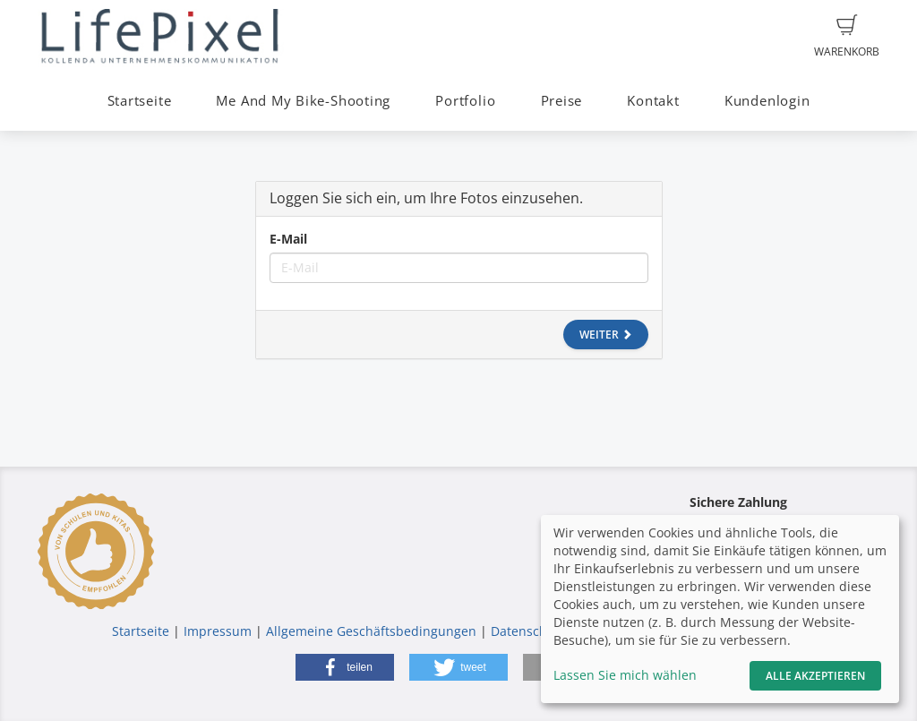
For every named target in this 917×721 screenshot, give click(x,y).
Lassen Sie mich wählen (625, 674)
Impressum (218, 630)
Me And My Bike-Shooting (303, 100)
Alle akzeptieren (815, 675)
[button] (345, 667)
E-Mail (288, 238)
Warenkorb (846, 36)
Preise (562, 100)
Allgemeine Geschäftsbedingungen (371, 630)
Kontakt (653, 100)
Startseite (139, 100)
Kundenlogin (767, 100)
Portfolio (465, 100)
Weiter (605, 334)
